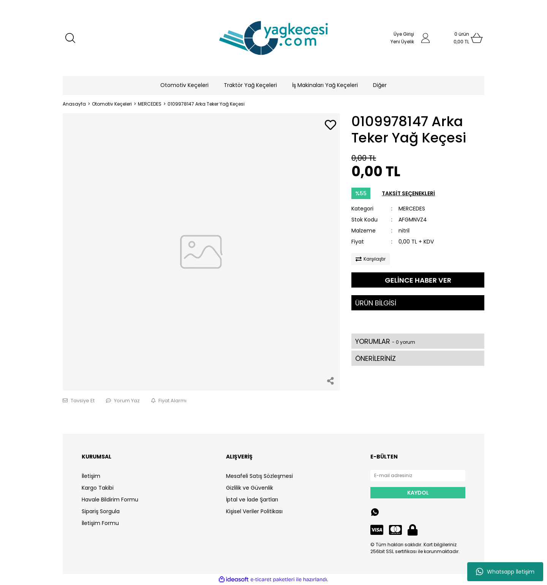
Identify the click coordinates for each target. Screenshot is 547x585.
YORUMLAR (385, 341)
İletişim (91, 476)
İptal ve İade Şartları (252, 499)
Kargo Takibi (98, 488)
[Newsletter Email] (417, 475)
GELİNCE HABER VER (418, 280)
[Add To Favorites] (330, 125)
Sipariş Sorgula (101, 511)
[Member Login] (425, 38)
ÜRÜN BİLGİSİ (375, 303)
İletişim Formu (100, 523)
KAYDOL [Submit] (418, 492)
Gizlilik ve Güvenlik (249, 488)
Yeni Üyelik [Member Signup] (402, 41)
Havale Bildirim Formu (110, 499)
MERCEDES (411, 208)
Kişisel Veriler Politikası (254, 511)
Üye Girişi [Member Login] (404, 34)
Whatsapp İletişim (505, 572)
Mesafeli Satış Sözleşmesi (259, 476)
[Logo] (273, 38)
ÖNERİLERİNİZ (375, 358)
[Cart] (461, 38)
